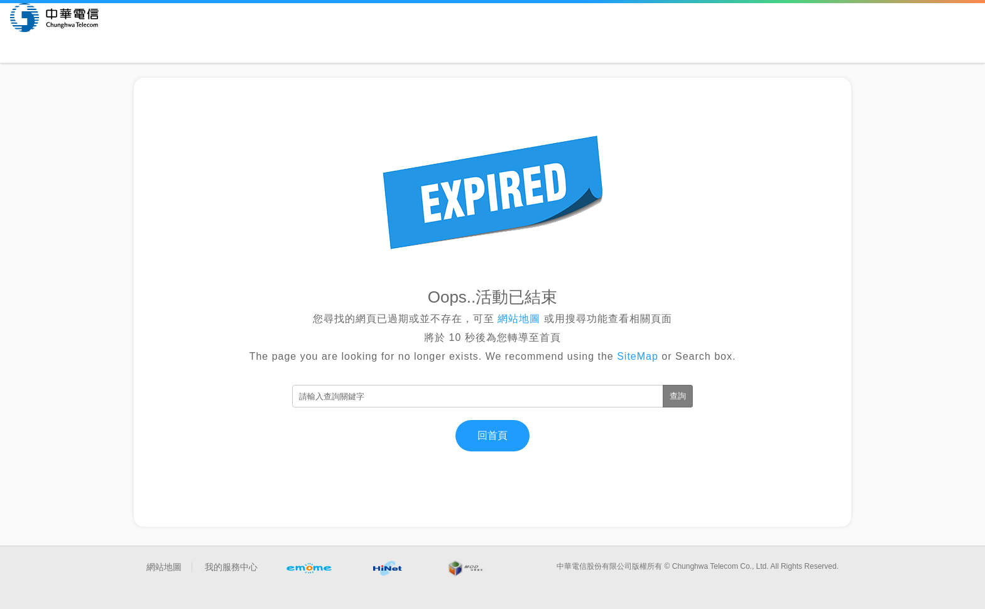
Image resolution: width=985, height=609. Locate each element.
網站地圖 (519, 318)
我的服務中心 (231, 567)
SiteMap (637, 356)
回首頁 (492, 435)
